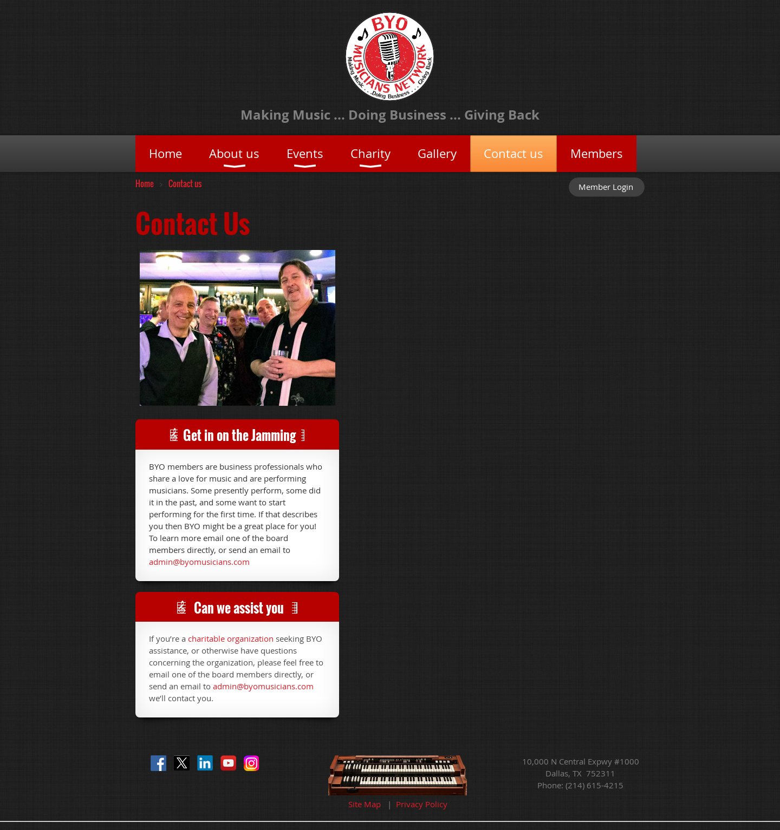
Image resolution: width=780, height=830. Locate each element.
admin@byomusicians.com (199, 561)
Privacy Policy (421, 804)
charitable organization (231, 638)
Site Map (364, 804)
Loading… (492, 493)
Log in (606, 186)
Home (144, 183)
